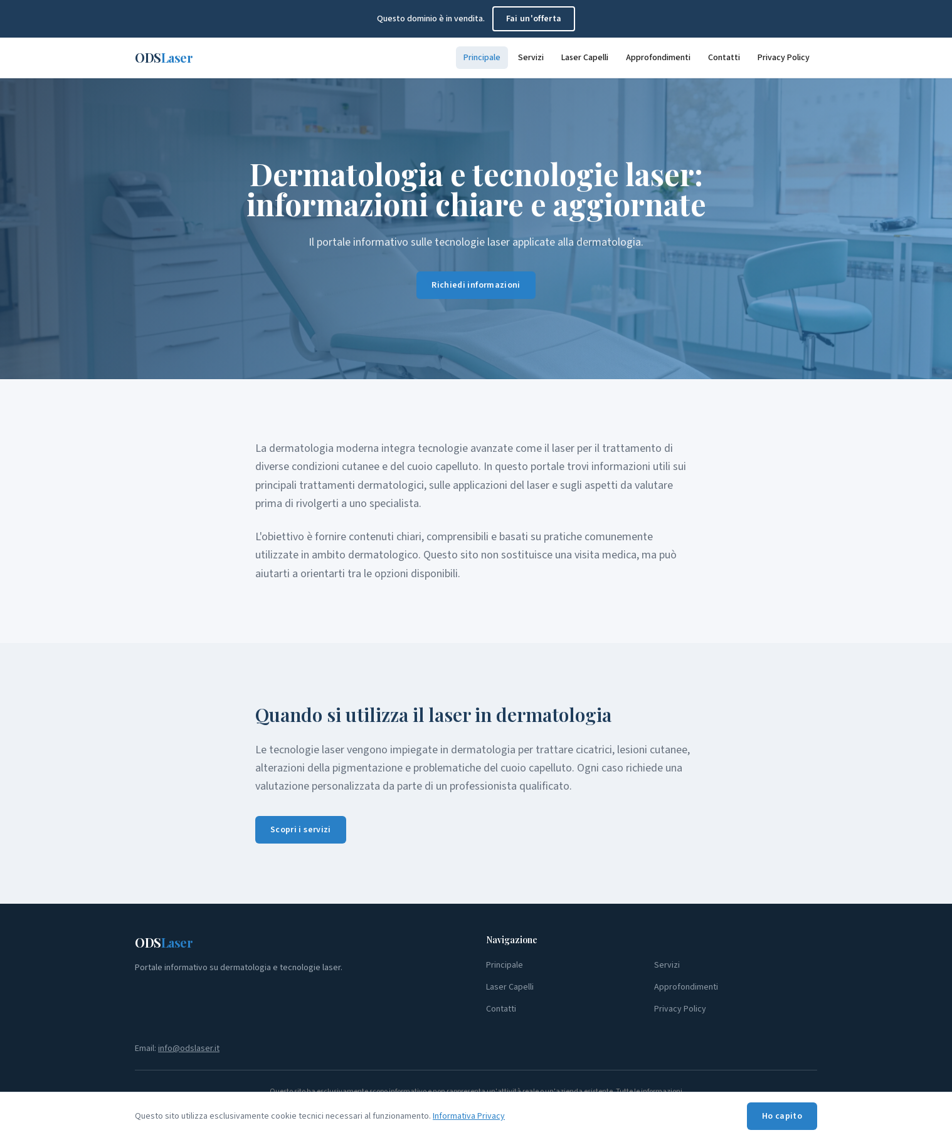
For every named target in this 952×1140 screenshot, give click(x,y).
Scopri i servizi (300, 830)
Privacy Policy (784, 57)
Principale (481, 57)
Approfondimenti (658, 57)
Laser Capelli (584, 57)
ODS (164, 57)
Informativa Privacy (469, 1116)
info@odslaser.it (188, 1048)
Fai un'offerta (534, 19)
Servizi (531, 57)
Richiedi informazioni (475, 286)
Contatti (724, 57)
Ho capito (782, 1116)
